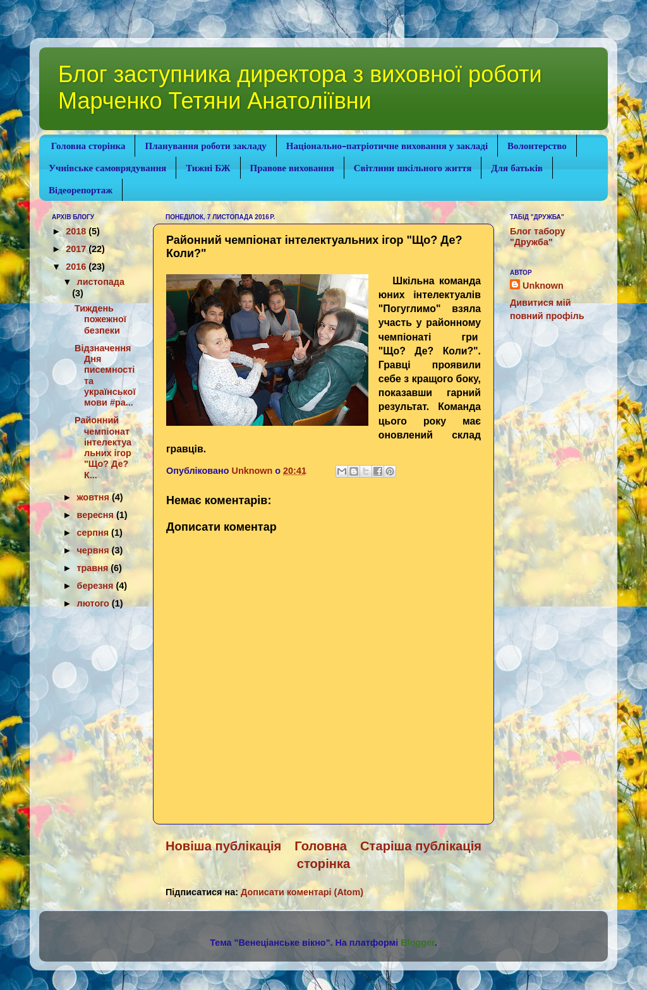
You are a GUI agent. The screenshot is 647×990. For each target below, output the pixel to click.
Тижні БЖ (208, 168)
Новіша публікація (223, 846)
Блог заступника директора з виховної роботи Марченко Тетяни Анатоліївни (300, 87)
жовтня (94, 497)
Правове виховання (292, 168)
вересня (96, 515)
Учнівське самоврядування (107, 168)
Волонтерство (537, 146)
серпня (94, 533)
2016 (77, 267)
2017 (77, 249)
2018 (77, 231)
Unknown (543, 286)
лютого (94, 603)
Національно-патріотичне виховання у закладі (387, 146)
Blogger (418, 943)
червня (94, 550)
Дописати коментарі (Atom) (302, 892)
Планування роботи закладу (205, 146)
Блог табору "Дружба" (537, 236)
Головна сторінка (88, 146)
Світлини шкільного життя (413, 168)
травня (94, 568)
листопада (100, 282)
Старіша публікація (420, 846)
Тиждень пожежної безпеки (100, 319)
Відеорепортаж (80, 190)
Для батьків (517, 168)
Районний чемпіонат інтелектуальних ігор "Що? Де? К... (103, 447)
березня (96, 586)
